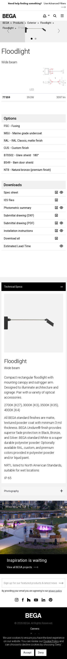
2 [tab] (35, 39)
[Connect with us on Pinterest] (50, 600)
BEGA (6, 22)
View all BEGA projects (19, 567)
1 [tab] (32, 39)
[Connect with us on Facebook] (23, 600)
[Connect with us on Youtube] (36, 600)
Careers (34, 628)
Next (59, 31)
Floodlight (45, 22)
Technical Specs (13, 286)
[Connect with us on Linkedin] (43, 600)
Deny (41, 652)
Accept (27, 652)
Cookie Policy (51, 641)
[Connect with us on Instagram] (16, 600)
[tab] (33, 286)
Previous (8, 31)
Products (18, 22)
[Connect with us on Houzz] (28, 600)
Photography (11, 491)
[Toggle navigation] (62, 16)
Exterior (32, 22)
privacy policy (55, 591)
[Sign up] (33, 583)
